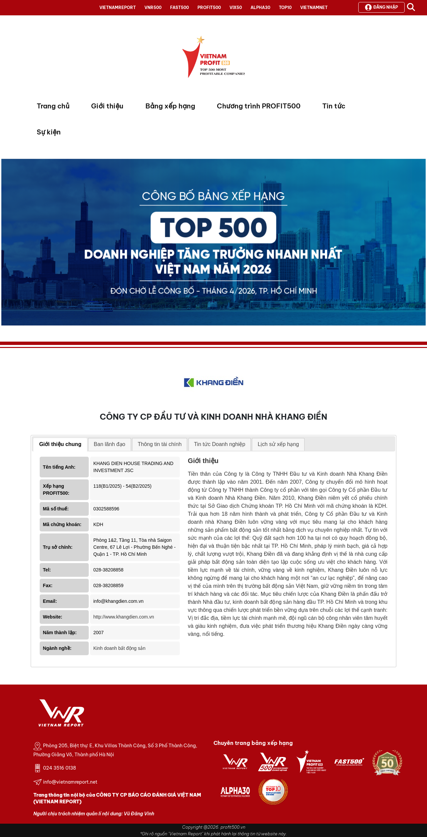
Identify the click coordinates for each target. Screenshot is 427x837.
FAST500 (179, 7)
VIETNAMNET (314, 7)
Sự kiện (49, 132)
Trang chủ (53, 106)
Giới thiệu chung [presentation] (60, 444)
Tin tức (333, 106)
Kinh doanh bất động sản (119, 648)
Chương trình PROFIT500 (259, 106)
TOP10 (285, 7)
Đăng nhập (381, 7)
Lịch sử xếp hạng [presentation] (278, 444)
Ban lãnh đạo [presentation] (109, 444)
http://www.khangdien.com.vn (123, 616)
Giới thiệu (107, 106)
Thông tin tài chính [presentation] (160, 444)
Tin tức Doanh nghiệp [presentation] (220, 444)
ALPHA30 (260, 7)
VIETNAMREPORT (117, 7)
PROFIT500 (209, 7)
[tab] (60, 444)
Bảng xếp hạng (170, 106)
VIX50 (236, 7)
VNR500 (152, 7)
